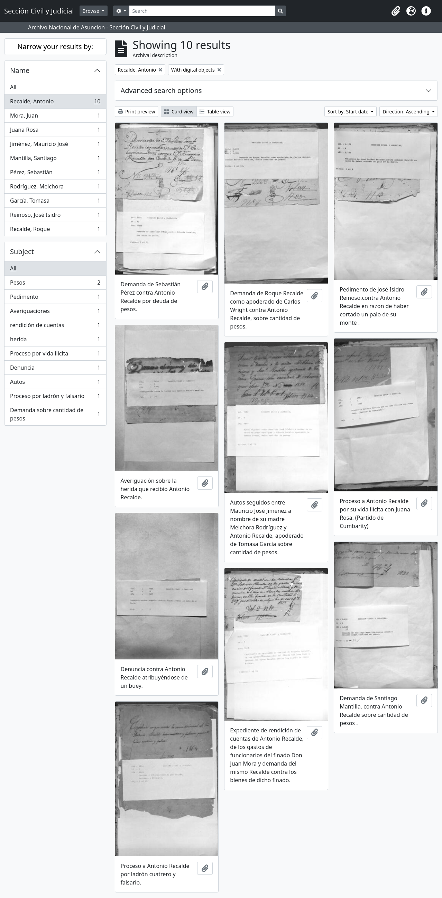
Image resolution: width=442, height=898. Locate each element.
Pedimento (55, 298)
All (13, 87)
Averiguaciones (55, 312)
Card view (178, 111)
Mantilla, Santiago (55, 159)
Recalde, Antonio (55, 103)
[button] (395, 11)
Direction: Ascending (407, 111)
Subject (22, 251)
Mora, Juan (55, 117)
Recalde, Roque (55, 230)
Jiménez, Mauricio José (55, 145)
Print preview (136, 111)
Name (19, 70)
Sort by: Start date (349, 111)
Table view (215, 111)
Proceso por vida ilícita (55, 355)
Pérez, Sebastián (55, 173)
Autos (55, 383)
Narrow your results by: (55, 46)
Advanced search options (161, 90)
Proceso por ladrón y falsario (55, 397)
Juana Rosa (55, 131)
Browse (92, 11)
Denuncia (55, 369)
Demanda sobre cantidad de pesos (55, 414)
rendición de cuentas (55, 326)
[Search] (202, 11)
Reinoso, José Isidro (55, 216)
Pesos (55, 284)
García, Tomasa (55, 202)
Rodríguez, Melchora (55, 188)
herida (55, 340)
